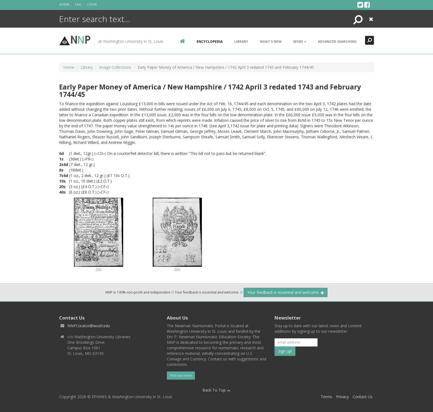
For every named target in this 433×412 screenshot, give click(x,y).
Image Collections (115, 67)
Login (92, 4)
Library (241, 41)
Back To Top (216, 390)
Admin (64, 4)
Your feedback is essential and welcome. (285, 292)
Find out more (181, 375)
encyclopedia (210, 41)
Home (68, 67)
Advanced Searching (337, 41)
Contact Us (363, 396)
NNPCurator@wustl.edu (88, 325)
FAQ (78, 4)
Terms (326, 396)
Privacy (342, 396)
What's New (271, 41)
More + (299, 41)
